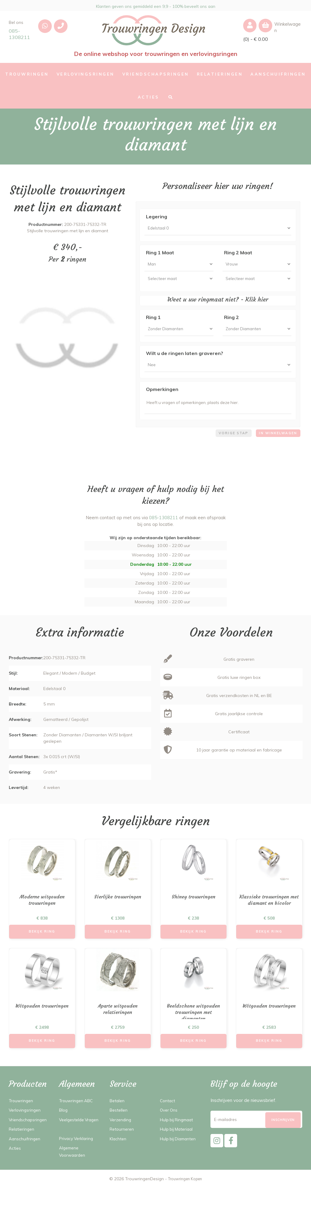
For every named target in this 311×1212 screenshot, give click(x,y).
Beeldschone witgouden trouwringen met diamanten (193, 1028)
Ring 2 (231, 323)
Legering (156, 216)
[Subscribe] (283, 1139)
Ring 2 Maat (238, 255)
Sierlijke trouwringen (117, 909)
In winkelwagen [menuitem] (275, 445)
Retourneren (123, 1146)
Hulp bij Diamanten (180, 1156)
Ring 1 (153, 323)
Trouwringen (22, 1118)
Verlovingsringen (26, 1127)
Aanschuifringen (25, 1156)
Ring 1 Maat (160, 255)
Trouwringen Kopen (184, 1203)
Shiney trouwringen (193, 909)
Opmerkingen (162, 399)
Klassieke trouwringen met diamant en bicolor (269, 913)
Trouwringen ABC (77, 1118)
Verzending (121, 1137)
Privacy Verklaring (77, 1163)
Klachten (119, 1156)
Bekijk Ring (42, 945)
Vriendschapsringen (29, 1137)
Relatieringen (23, 1146)
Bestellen (120, 1127)
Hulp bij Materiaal (178, 1146)
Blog (64, 1127)
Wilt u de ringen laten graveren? (184, 360)
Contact (168, 1118)
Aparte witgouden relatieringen (118, 1025)
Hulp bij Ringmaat (178, 1137)
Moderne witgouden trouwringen (42, 913)
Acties (15, 1165)
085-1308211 (19, 34)
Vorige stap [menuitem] (228, 445)
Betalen (118, 1118)
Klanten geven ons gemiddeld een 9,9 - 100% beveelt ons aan (155, 5)
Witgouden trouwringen (42, 1021)
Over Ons (169, 1127)
